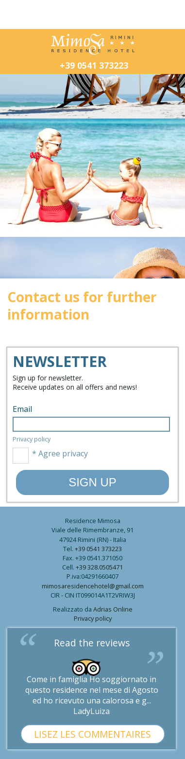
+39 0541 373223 (94, 65)
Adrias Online (113, 609)
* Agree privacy (50, 455)
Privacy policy (31, 439)
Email (22, 409)
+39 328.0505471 (99, 567)
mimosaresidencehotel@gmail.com (93, 586)
